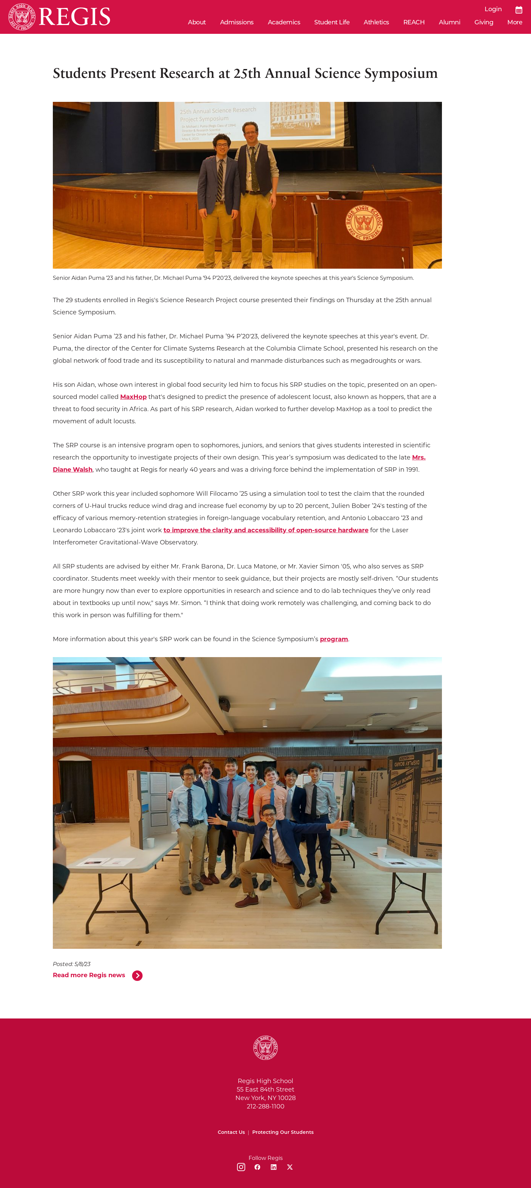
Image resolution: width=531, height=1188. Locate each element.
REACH (414, 23)
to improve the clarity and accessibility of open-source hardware (266, 530)
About (197, 23)
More (514, 23)
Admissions (237, 23)
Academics (284, 23)
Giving (483, 23)
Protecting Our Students (283, 1132)
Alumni (449, 23)
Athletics (376, 23)
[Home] (59, 16)
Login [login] (493, 9)
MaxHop (133, 397)
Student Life (331, 23)
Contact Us (231, 1132)
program (334, 639)
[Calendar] (519, 10)
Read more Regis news (89, 975)
